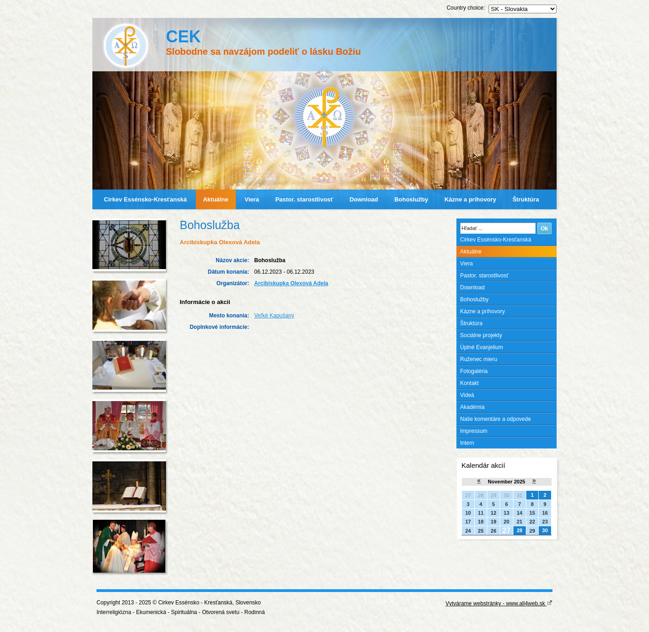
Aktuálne (215, 199)
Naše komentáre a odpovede (495, 419)
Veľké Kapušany (274, 315)
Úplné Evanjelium (481, 347)
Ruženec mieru (478, 359)
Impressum (473, 431)
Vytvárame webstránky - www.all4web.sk (498, 603)
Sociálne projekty (481, 335)
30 (545, 530)
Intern (467, 443)
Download (363, 199)
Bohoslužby (411, 199)
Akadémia (472, 407)
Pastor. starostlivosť (304, 199)
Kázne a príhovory (470, 199)
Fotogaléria (474, 371)
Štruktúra (525, 199)
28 (519, 530)
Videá (467, 395)
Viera (252, 199)
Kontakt (469, 383)
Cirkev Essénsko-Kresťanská (145, 199)
